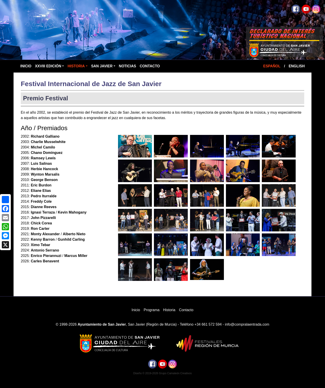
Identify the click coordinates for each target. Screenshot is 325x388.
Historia (76, 66)
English (297, 66)
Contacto (150, 66)
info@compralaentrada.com (247, 324)
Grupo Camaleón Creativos (175, 373)
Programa (151, 310)
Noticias (127, 66)
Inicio (25, 66)
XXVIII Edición (48, 66)
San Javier (102, 66)
